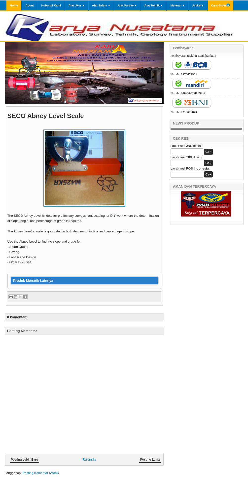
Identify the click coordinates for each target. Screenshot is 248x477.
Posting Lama (150, 459)
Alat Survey (127, 5)
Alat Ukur (76, 5)
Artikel (198, 5)
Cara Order (220, 5)
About (29, 5)
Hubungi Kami (51, 5)
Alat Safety (101, 5)
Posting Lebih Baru (24, 459)
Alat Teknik (153, 5)
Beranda (89, 460)
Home (14, 5)
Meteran (177, 5)
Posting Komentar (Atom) (41, 473)
